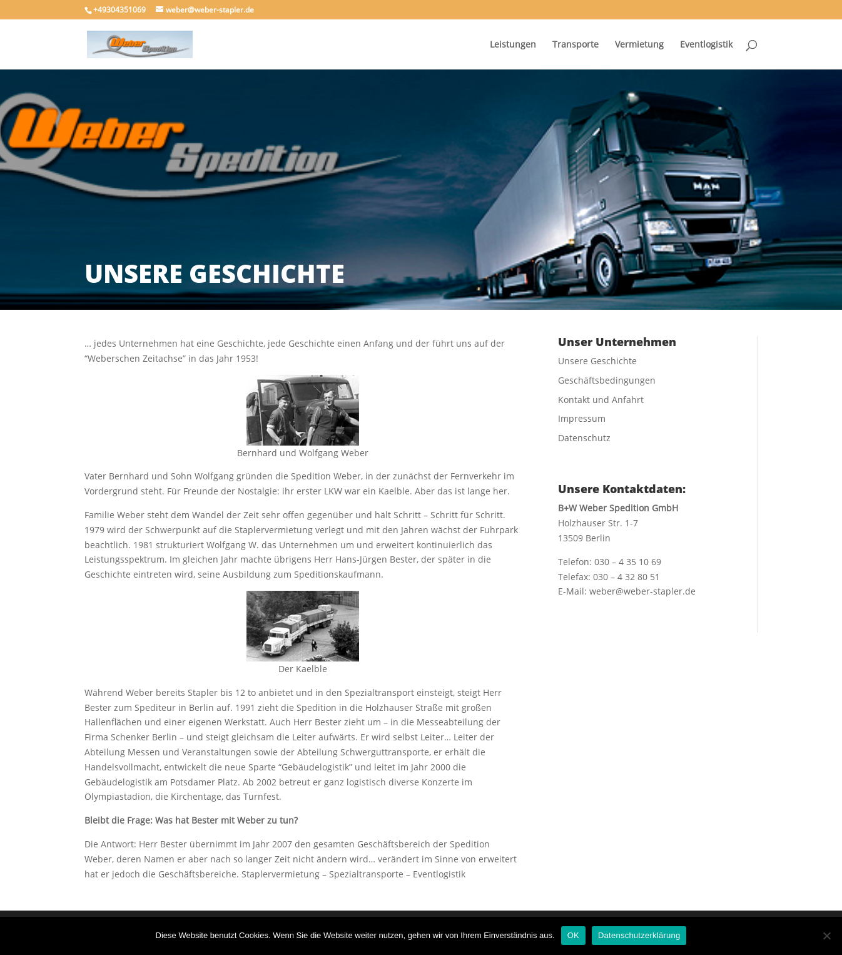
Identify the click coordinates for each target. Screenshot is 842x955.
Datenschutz (584, 438)
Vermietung (639, 45)
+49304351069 (119, 9)
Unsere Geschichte (597, 361)
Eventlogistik (706, 45)
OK (573, 935)
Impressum (582, 418)
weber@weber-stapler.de (642, 591)
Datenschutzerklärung (639, 935)
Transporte (575, 45)
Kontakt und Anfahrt (601, 400)
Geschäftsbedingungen (607, 380)
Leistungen (513, 45)
